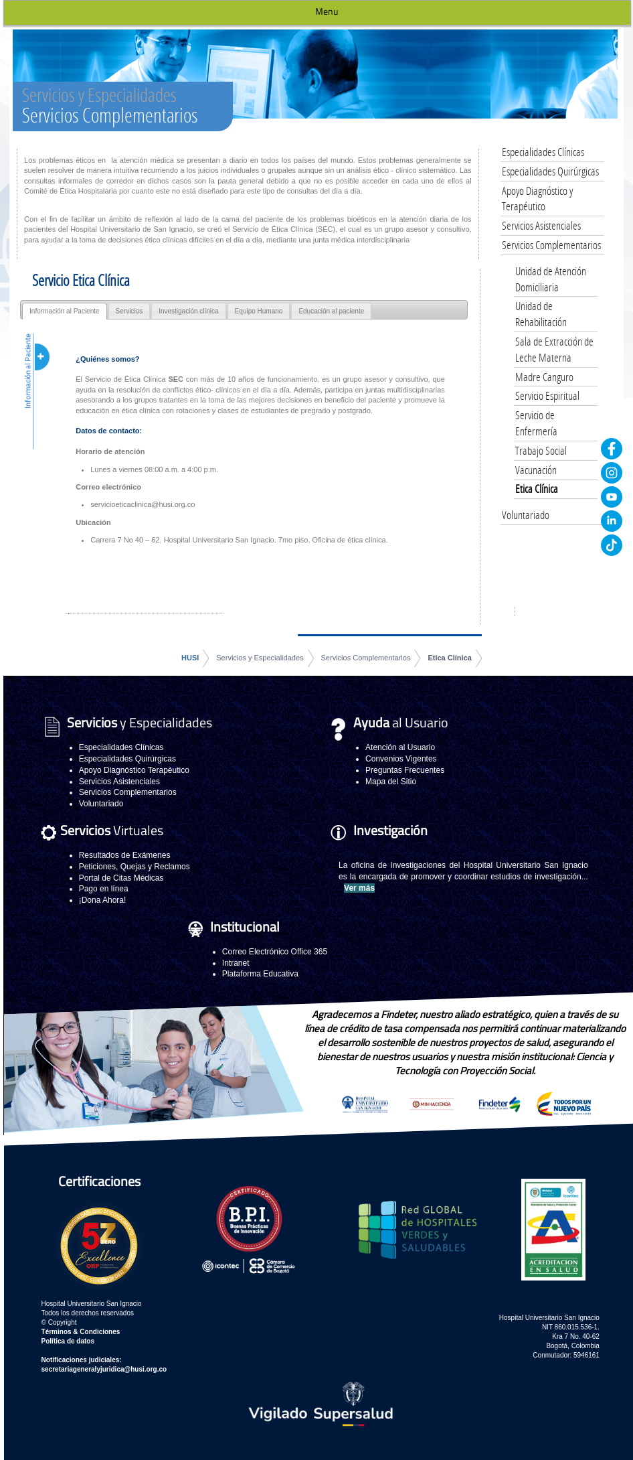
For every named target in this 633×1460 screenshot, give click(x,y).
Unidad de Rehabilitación (541, 314)
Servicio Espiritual (547, 395)
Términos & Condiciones (80, 1331)
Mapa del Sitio (390, 781)
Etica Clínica (449, 658)
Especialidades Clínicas (543, 151)
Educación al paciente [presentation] (331, 311)
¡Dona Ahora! (102, 900)
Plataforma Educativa (260, 973)
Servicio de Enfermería (536, 423)
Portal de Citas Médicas (121, 878)
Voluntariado (525, 514)
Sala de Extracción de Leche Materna (554, 349)
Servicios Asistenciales (541, 225)
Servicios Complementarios (366, 658)
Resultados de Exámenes (125, 855)
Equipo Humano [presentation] (259, 311)
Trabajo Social (541, 450)
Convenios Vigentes (401, 758)
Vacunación (536, 470)
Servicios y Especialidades (259, 658)
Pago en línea (103, 888)
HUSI (190, 658)
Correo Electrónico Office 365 (274, 951)
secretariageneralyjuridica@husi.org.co (104, 1369)
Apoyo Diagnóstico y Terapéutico (537, 198)
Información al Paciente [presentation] (64, 311)
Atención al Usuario (400, 747)
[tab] (64, 311)
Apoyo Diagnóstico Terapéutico (134, 770)
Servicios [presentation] (129, 311)
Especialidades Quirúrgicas (550, 171)
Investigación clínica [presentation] (189, 311)
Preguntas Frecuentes (404, 770)
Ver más (359, 888)
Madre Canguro (544, 376)
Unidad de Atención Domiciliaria (550, 279)
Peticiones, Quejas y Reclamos (134, 866)
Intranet (236, 963)
